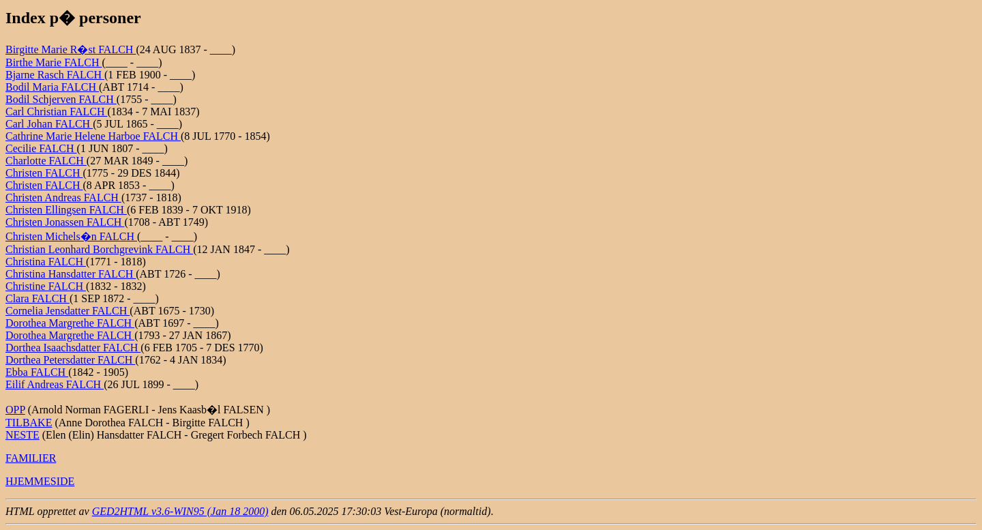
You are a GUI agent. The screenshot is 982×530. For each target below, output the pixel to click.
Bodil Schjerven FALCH (61, 99)
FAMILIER (30, 458)
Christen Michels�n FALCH (71, 236)
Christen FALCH (44, 173)
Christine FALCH (45, 286)
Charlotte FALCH (46, 160)
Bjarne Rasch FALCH (54, 74)
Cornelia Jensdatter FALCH (67, 310)
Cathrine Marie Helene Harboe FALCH (93, 136)
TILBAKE (28, 422)
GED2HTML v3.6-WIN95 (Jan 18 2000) (180, 511)
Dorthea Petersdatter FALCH (70, 360)
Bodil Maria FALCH (52, 87)
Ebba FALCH (36, 372)
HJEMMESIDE (39, 481)
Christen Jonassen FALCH (64, 222)
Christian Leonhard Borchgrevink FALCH (99, 249)
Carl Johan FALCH (49, 124)
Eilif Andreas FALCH (54, 384)
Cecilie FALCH (41, 148)
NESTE (22, 435)
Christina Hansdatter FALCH (70, 274)
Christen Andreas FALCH (63, 197)
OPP (15, 409)
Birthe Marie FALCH (53, 62)
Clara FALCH (37, 298)
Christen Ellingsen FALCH (66, 210)
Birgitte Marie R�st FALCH (70, 49)
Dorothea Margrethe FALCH (69, 323)
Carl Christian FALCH (56, 111)
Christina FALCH (45, 261)
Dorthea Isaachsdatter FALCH (72, 347)
